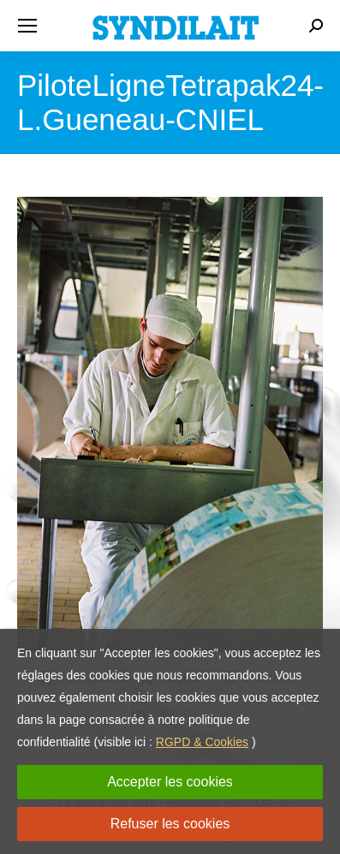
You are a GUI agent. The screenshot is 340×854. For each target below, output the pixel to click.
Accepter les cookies (170, 781)
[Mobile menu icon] (27, 25)
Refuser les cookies (170, 823)
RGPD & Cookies (202, 742)
